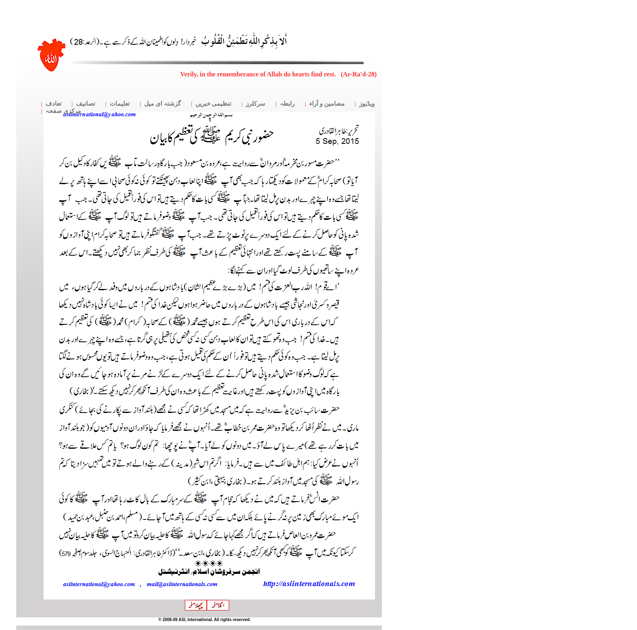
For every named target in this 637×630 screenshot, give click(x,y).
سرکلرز (255, 103)
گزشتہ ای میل (162, 103)
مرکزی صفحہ (63, 111)
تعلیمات (120, 103)
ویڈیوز (367, 103)
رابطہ (287, 103)
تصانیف (85, 103)
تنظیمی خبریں (213, 103)
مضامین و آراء (326, 103)
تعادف (53, 103)
